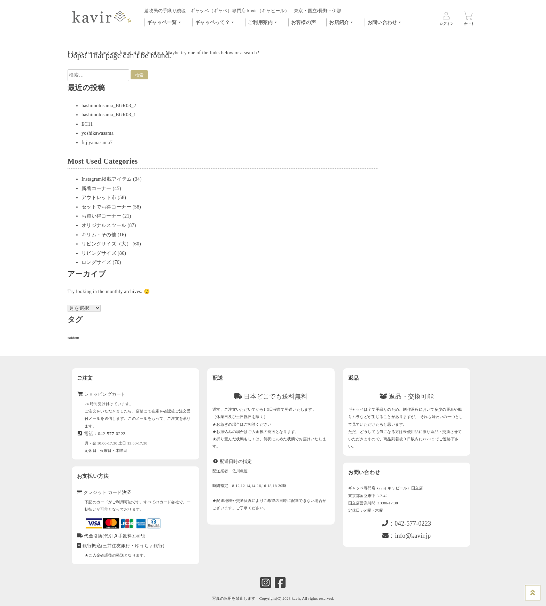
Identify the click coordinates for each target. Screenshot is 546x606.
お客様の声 (303, 22)
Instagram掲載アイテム (106, 179)
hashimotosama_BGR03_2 (108, 105)
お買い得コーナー (101, 216)
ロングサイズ (96, 262)
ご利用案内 (263, 21)
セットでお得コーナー (106, 207)
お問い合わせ (384, 21)
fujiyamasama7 (96, 142)
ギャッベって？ (215, 21)
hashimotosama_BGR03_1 (108, 114)
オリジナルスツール (103, 225)
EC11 (87, 124)
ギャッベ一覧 (164, 21)
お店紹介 (341, 21)
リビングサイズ (98, 253)
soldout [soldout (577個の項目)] (73, 338)
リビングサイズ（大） (106, 243)
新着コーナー (96, 188)
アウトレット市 (98, 197)
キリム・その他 (98, 234)
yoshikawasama (97, 133)
